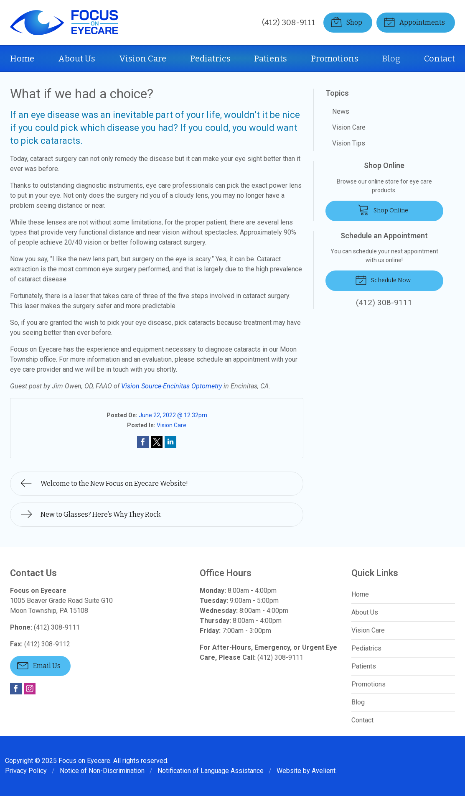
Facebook (16, 688)
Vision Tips (348, 143)
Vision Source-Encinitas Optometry (171, 386)
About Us (76, 59)
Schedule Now (383, 280)
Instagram (30, 688)
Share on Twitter (157, 442)
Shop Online (383, 209)
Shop (346, 22)
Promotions (334, 59)
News (340, 111)
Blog (391, 59)
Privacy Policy (26, 771)
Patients (270, 59)
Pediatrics (210, 59)
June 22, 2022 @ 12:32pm (173, 415)
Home (22, 59)
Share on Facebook (143, 442)
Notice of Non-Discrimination (102, 771)
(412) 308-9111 (288, 22)
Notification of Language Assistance (211, 771)
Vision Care (142, 59)
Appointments (414, 22)
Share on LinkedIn (170, 442)
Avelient (323, 771)
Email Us (39, 665)
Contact (439, 59)
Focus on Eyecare (84, 761)
